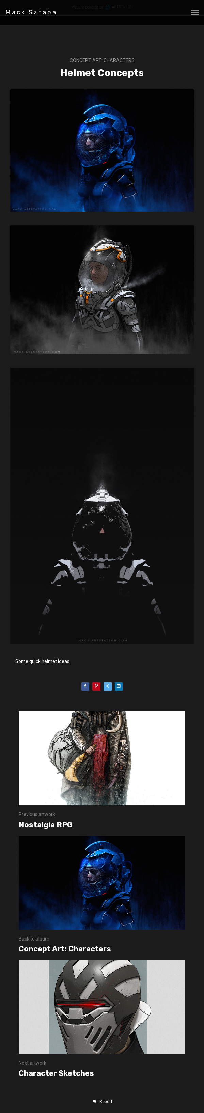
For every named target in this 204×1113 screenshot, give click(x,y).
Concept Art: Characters (102, 60)
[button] (102, 1101)
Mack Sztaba (31, 12)
